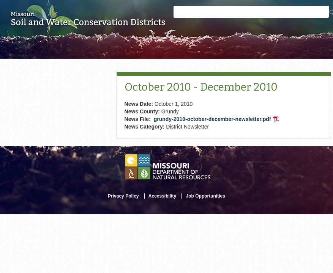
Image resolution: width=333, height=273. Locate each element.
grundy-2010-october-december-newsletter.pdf (217, 120)
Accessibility (162, 196)
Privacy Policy (123, 196)
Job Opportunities (205, 196)
